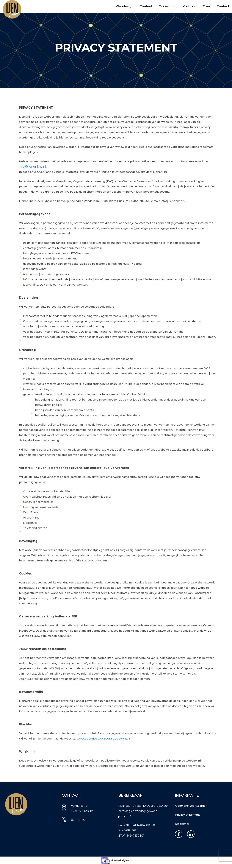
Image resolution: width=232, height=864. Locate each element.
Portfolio (189, 6)
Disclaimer (182, 823)
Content (146, 6)
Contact (223, 6)
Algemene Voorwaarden (191, 805)
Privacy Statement (187, 814)
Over (206, 6)
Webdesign (124, 6)
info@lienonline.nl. (33, 166)
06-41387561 (79, 820)
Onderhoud (167, 6)
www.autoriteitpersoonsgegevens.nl (104, 738)
